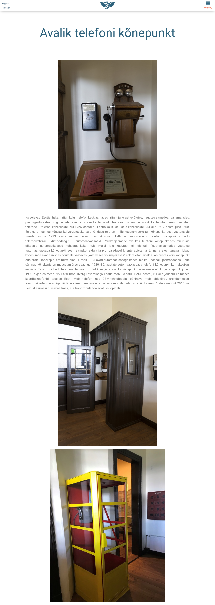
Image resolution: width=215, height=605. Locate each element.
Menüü (208, 5)
